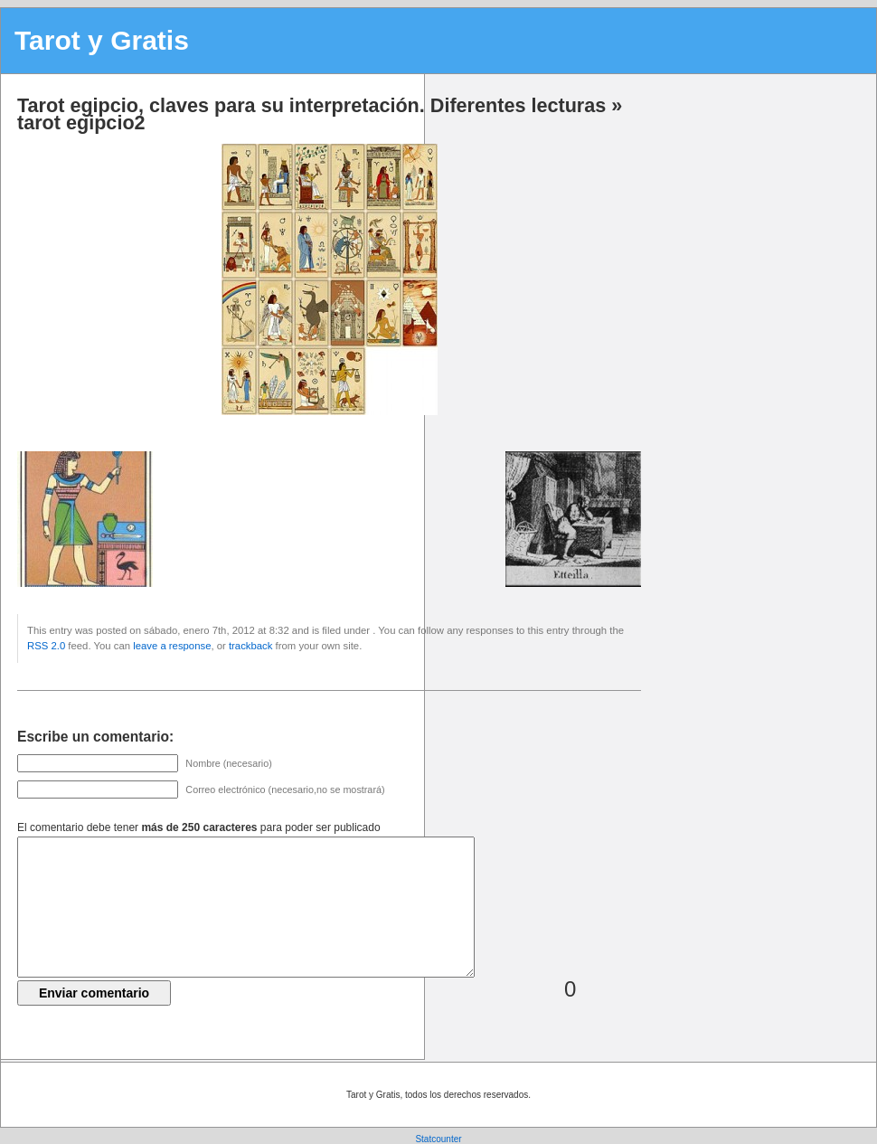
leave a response (172, 645)
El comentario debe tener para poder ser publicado (199, 827)
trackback (250, 645)
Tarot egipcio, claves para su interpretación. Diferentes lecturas (311, 105)
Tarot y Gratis (101, 40)
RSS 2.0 (46, 645)
